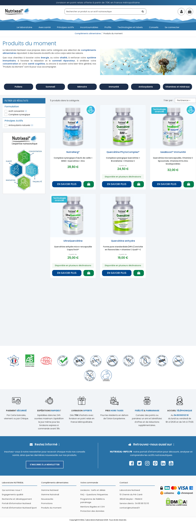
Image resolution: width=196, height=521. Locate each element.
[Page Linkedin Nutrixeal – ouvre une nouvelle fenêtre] (164, 463)
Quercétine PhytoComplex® (123, 152)
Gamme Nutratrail (50, 494)
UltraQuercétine (72, 240)
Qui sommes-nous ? (12, 490)
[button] (24, 27)
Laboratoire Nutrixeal (130, 490)
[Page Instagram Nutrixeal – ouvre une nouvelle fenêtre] (148, 463)
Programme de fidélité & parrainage (92, 501)
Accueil (179, 410)
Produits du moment (51, 507)
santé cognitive (36, 63)
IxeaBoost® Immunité (173, 152)
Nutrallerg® (73, 152)
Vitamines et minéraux (177, 86)
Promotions (47, 503)
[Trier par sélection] (185, 100)
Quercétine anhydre (123, 240)
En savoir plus (66, 184)
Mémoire (82, 86)
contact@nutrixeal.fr (130, 507)
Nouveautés (47, 499)
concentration (10, 63)
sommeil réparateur (63, 60)
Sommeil (50, 86)
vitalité (63, 57)
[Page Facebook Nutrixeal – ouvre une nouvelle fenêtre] (132, 463)
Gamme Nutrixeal (49, 490)
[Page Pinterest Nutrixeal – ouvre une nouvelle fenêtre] (156, 463)
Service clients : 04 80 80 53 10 (134, 503)
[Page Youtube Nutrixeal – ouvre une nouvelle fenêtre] (171, 463)
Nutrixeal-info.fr (121, 451)
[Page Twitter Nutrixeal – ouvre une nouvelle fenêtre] (140, 463)
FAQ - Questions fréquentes (94, 494)
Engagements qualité (12, 494)
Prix (114, 410)
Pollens (18, 86)
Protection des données (92, 511)
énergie (45, 57)
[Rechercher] (143, 11)
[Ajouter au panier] (88, 184)
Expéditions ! (49, 410)
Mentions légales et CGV (92, 506)
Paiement (16, 410)
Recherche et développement (17, 499)
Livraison (81, 410)
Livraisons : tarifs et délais (92, 490)
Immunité (114, 86)
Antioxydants (146, 86)
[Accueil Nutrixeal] (17, 11)
